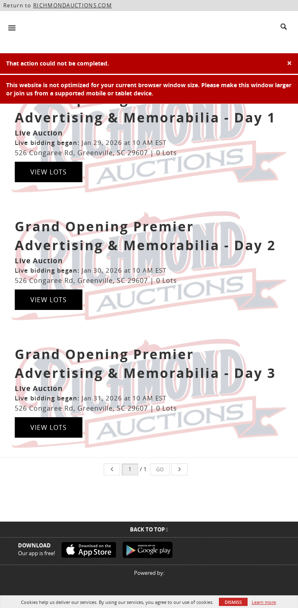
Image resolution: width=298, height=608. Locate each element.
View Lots (48, 171)
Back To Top (149, 529)
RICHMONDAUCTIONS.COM (72, 5)
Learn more (264, 602)
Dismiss (233, 602)
